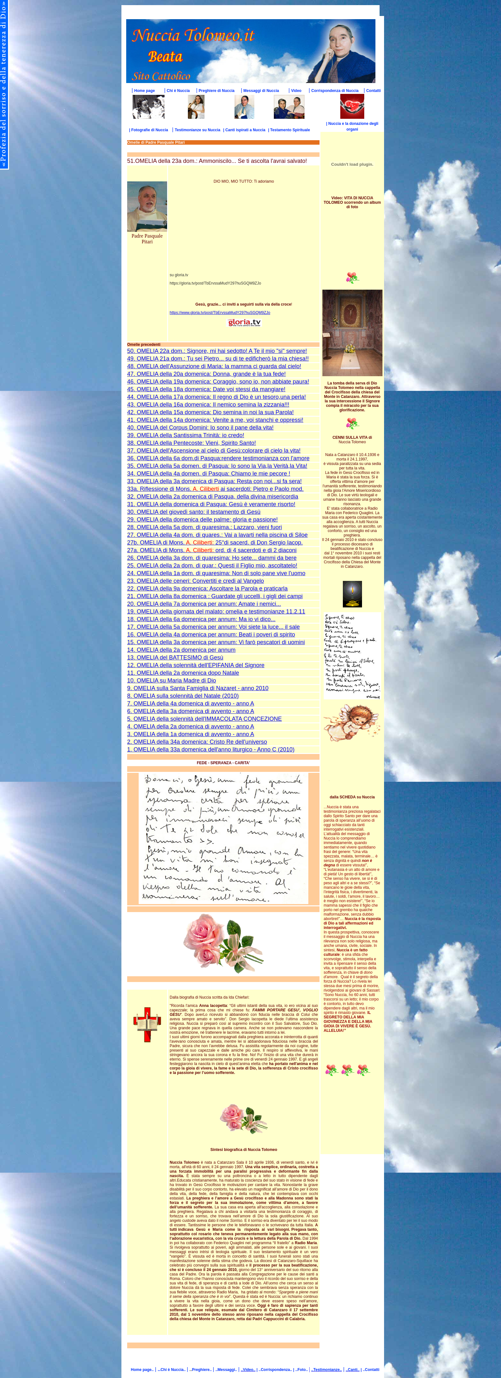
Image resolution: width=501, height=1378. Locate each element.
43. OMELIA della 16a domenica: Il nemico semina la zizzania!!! (208, 404)
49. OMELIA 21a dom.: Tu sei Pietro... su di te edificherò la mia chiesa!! (218, 358)
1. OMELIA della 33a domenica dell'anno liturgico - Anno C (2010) (211, 749)
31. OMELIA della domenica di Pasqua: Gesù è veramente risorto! (211, 504)
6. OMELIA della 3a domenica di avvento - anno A (190, 711)
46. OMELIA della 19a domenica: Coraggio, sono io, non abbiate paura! (218, 381)
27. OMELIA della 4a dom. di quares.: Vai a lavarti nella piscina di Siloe (217, 535)
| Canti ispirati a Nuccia (244, 130)
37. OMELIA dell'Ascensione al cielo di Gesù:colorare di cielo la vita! (214, 450)
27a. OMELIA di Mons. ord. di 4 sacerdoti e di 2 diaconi (212, 550)
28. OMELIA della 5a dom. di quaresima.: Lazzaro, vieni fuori (204, 527)
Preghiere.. (202, 1369)
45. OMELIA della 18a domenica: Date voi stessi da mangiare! (206, 389)
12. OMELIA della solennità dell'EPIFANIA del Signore (196, 665)
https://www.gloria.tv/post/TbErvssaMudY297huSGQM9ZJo (220, 312)
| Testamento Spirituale (289, 130)
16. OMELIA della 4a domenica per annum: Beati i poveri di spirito (211, 634)
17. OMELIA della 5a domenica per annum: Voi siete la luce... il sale (213, 627)
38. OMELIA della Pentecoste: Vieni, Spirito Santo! (191, 443)
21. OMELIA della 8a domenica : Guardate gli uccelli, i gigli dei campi (215, 596)
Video (296, 90)
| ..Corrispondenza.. (274, 1369)
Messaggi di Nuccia (261, 90)
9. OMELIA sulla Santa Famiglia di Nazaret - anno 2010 (197, 688)
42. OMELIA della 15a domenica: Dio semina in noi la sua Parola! (210, 412)
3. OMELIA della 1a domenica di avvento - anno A (190, 734)
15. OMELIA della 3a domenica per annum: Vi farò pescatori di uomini (216, 642)
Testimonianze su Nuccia (197, 130)
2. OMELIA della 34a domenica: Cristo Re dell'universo (197, 742)
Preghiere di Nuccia (217, 90)
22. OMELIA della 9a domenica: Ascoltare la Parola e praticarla (207, 588)
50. (131, 351)
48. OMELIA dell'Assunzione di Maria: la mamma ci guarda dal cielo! (214, 366)
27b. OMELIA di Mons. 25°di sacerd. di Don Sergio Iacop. (215, 542)
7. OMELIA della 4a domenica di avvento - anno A (190, 703)
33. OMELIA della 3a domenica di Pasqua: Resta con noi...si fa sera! (214, 481)
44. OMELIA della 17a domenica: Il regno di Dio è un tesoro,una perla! (216, 397)
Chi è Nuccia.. (173, 1369)
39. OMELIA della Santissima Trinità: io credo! (185, 435)
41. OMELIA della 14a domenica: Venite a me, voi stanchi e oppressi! (215, 420)
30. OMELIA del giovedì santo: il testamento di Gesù (193, 512)
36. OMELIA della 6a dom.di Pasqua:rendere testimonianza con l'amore (218, 458)
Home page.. (142, 1369)
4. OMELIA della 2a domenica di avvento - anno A (190, 726)
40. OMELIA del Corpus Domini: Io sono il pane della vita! (200, 427)
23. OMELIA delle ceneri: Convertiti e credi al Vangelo (195, 581)
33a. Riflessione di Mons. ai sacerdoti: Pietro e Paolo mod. (215, 489)
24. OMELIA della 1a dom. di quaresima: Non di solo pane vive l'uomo (216, 573)
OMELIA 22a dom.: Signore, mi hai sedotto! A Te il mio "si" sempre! (221, 351)
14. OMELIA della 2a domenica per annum (181, 650)
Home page (144, 90)
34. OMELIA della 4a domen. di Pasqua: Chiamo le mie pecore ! (208, 473)
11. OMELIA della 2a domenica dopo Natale (183, 673)
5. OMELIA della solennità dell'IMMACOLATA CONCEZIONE (204, 719)
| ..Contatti (369, 1369)
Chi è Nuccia (178, 90)
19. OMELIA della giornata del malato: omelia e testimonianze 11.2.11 (216, 611)
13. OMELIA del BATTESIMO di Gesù (175, 657)
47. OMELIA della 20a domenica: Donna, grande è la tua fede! (206, 374)
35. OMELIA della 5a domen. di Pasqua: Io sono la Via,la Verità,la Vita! (217, 466)
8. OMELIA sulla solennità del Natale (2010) (183, 696)
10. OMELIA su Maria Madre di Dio (171, 680)
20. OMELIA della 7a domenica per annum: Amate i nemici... (204, 604)
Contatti (373, 90)
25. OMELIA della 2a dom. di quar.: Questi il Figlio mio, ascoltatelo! (212, 565)
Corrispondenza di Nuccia (334, 90)
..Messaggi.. (226, 1369)
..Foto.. (302, 1369)
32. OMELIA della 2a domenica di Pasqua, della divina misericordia (212, 496)
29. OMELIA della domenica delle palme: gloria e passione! (202, 519)
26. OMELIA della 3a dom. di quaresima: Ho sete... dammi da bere (212, 558)
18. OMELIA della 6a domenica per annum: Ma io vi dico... (201, 619)
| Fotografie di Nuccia (148, 130)
